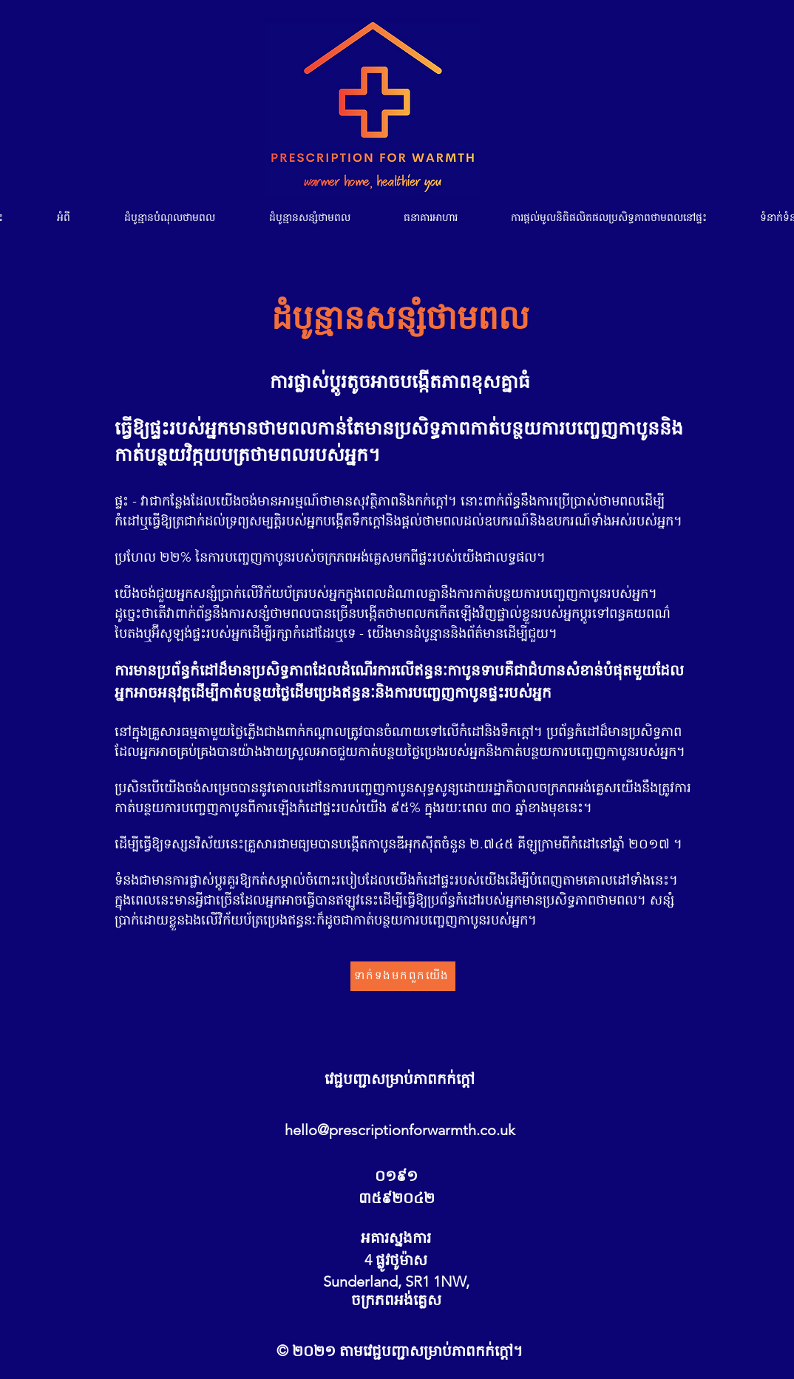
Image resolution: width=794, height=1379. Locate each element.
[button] (170, 218)
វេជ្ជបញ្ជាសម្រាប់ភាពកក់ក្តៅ (400, 1079)
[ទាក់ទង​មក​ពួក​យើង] (402, 976)
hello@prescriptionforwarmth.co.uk (400, 1130)
